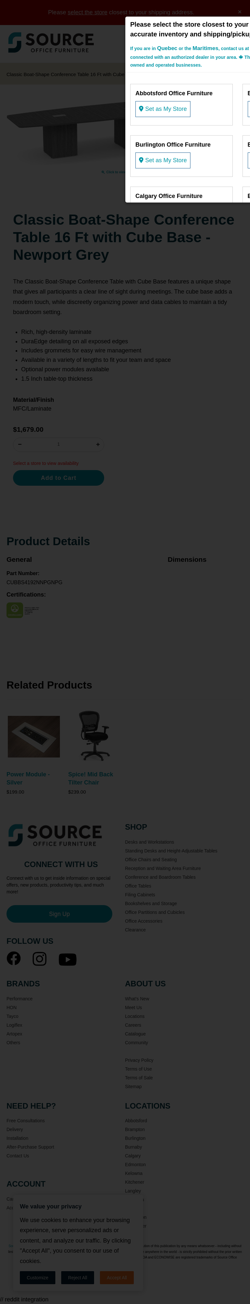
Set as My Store (163, 109)
